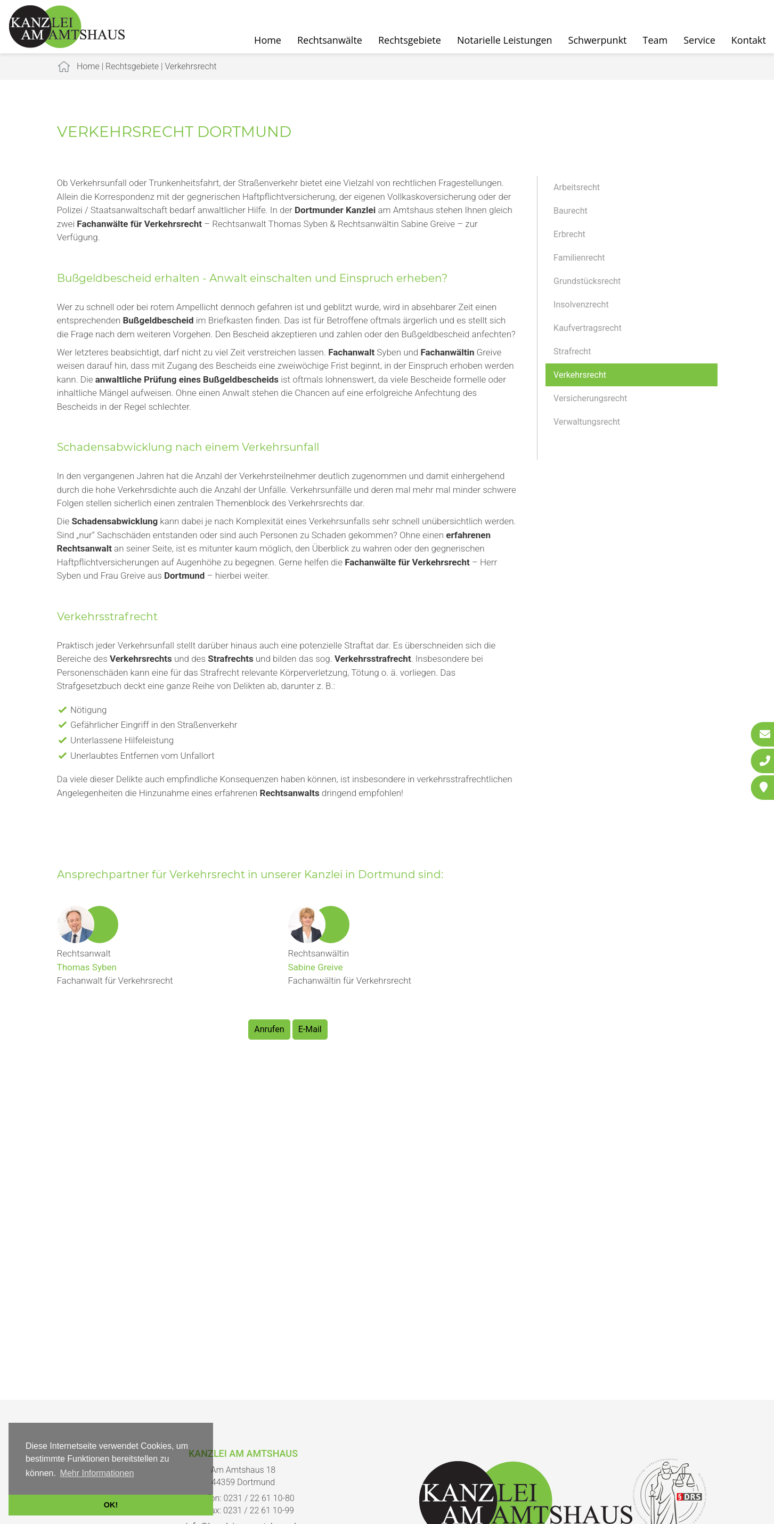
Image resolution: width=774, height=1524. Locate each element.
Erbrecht (569, 234)
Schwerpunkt (597, 40)
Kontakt (748, 40)
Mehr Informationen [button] (97, 1473)
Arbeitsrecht (576, 187)
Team (655, 40)
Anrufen (269, 1029)
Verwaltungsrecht (586, 422)
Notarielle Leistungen (504, 40)
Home (267, 40)
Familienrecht (579, 258)
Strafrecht (572, 351)
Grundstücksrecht (587, 281)
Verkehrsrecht (190, 66)
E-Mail (310, 1029)
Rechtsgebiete (409, 40)
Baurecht (570, 211)
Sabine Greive (315, 967)
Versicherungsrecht (590, 398)
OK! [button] (111, 1505)
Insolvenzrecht (581, 304)
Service (699, 40)
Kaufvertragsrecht (587, 328)
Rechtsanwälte (329, 40)
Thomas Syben (87, 967)
